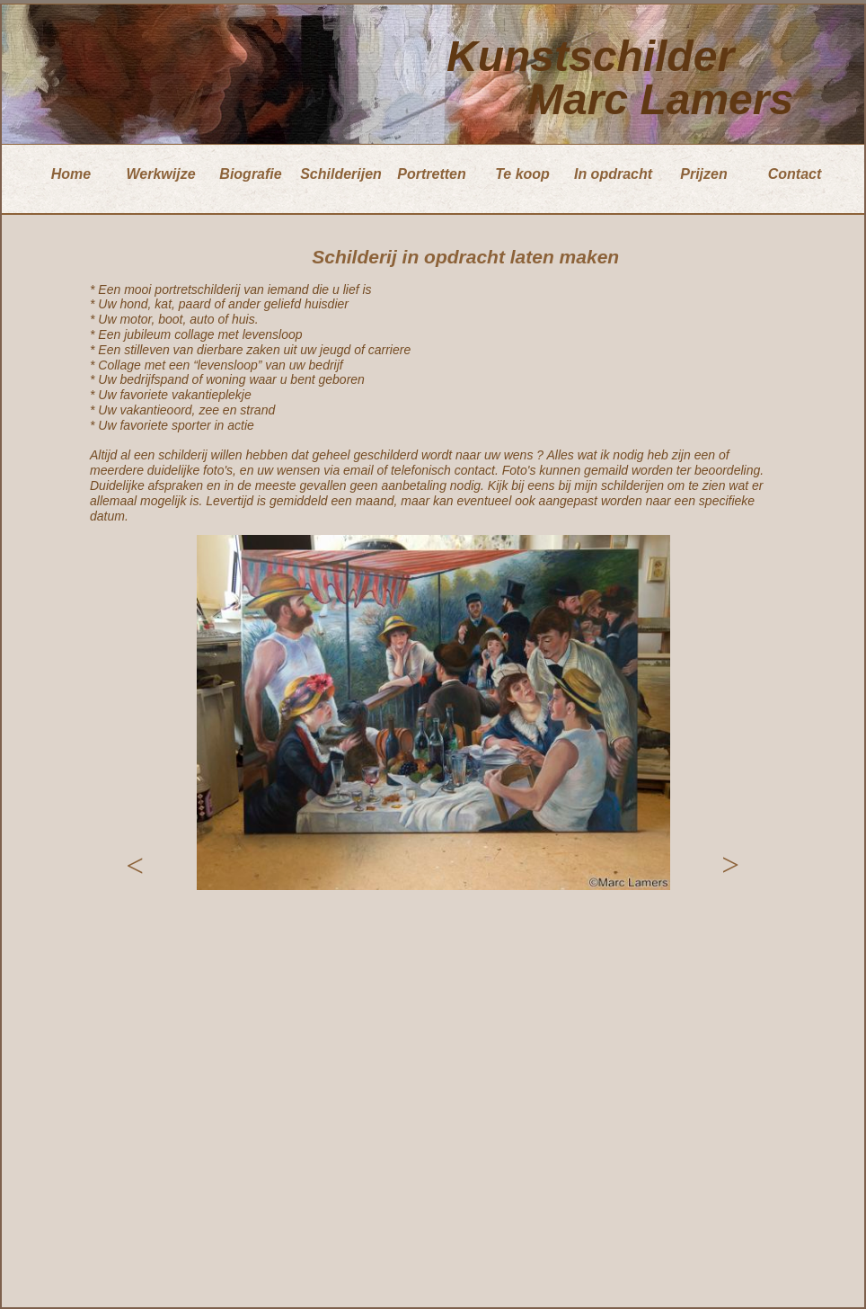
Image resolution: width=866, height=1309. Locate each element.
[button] (134, 866)
